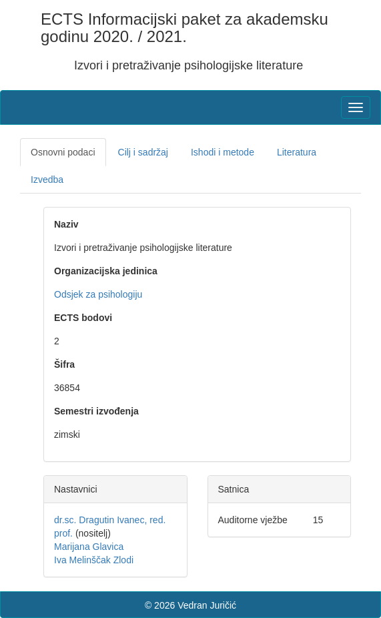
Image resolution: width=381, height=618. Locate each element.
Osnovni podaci (63, 152)
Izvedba (47, 179)
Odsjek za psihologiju (98, 294)
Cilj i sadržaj (143, 152)
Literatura (296, 152)
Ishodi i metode (222, 152)
